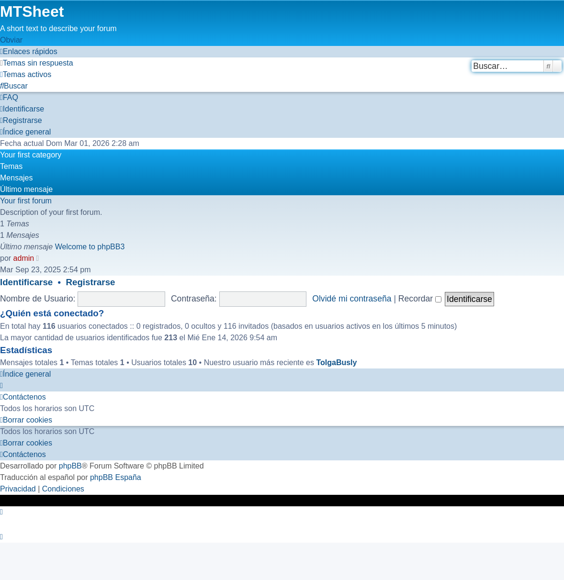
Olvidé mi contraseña (351, 298)
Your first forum (26, 201)
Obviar (11, 40)
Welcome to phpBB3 (90, 247)
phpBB (70, 466)
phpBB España (115, 477)
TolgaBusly (336, 362)
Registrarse (90, 282)
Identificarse (26, 282)
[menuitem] (36, 63)
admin (23, 258)
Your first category (30, 155)
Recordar (419, 298)
